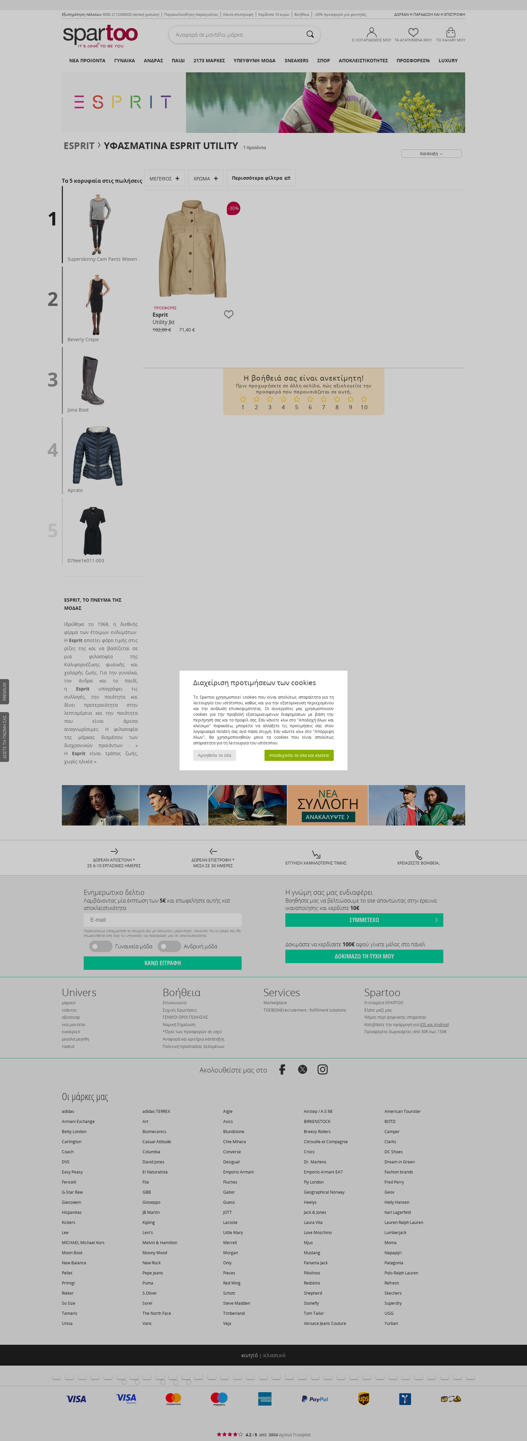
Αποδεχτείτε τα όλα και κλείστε (299, 755)
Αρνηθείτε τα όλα (215, 755)
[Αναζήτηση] (310, 34)
